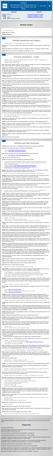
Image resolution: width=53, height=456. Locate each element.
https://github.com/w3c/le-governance (16, 150)
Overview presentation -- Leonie (35, 15)
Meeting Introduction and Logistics (36, 14)
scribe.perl (29, 420)
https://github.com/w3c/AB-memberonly (17, 151)
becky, (8, 14)
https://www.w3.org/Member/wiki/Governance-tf (19, 155)
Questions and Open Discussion (35, 17)
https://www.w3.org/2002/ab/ (14, 289)
